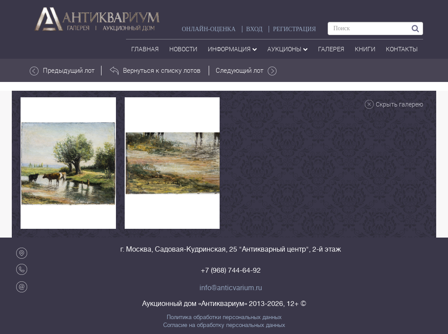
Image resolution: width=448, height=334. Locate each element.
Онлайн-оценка (208, 29)
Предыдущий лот (62, 70)
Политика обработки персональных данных (224, 317)
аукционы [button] (287, 49)
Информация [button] (232, 49)
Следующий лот (246, 70)
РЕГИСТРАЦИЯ (294, 29)
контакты (402, 49)
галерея (331, 49)
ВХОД (254, 29)
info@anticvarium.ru (231, 288)
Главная (145, 49)
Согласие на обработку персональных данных (224, 325)
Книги (365, 49)
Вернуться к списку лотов (155, 70)
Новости (183, 49)
